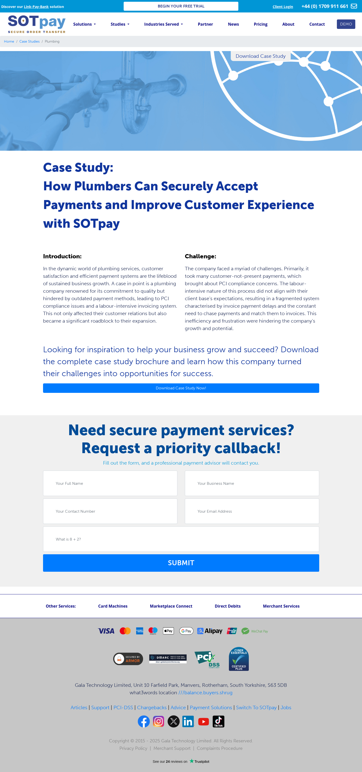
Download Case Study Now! (181, 388)
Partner (205, 24)
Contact (317, 24)
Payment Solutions (211, 707)
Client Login (283, 6)
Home (9, 41)
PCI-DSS (123, 707)
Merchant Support (172, 748)
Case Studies (29, 41)
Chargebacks (152, 707)
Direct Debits (228, 606)
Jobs (286, 707)
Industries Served (162, 24)
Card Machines (113, 606)
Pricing (260, 24)
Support (100, 707)
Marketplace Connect (171, 606)
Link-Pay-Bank (36, 6)
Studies (118, 24)
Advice (178, 707)
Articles (79, 707)
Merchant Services (281, 606)
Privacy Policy (133, 748)
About (288, 24)
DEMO (346, 24)
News (233, 24)
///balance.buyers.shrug (205, 693)
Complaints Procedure (220, 748)
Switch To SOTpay (256, 707)
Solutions (83, 24)
